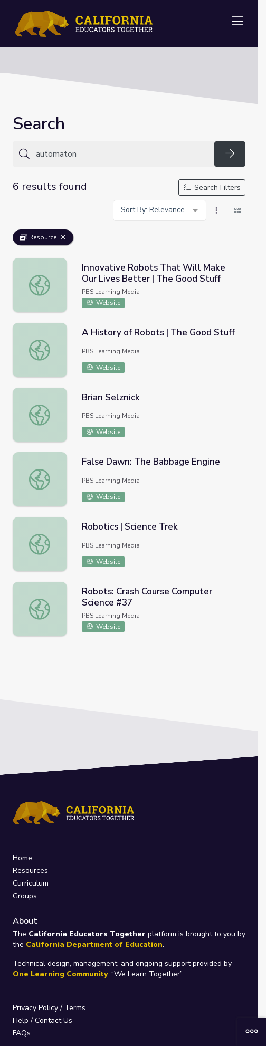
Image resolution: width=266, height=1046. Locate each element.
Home (22, 858)
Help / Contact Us (42, 1020)
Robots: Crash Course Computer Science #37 (147, 597)
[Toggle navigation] (237, 22)
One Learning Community (60, 974)
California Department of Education (94, 944)
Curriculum (31, 883)
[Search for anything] (122, 154)
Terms (75, 1008)
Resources (30, 871)
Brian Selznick (111, 397)
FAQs (22, 1033)
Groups (25, 896)
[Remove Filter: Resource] (63, 237)
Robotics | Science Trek (130, 527)
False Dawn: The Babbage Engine (151, 462)
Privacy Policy (35, 1008)
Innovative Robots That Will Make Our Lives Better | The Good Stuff (153, 273)
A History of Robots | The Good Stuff (158, 333)
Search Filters (212, 188)
